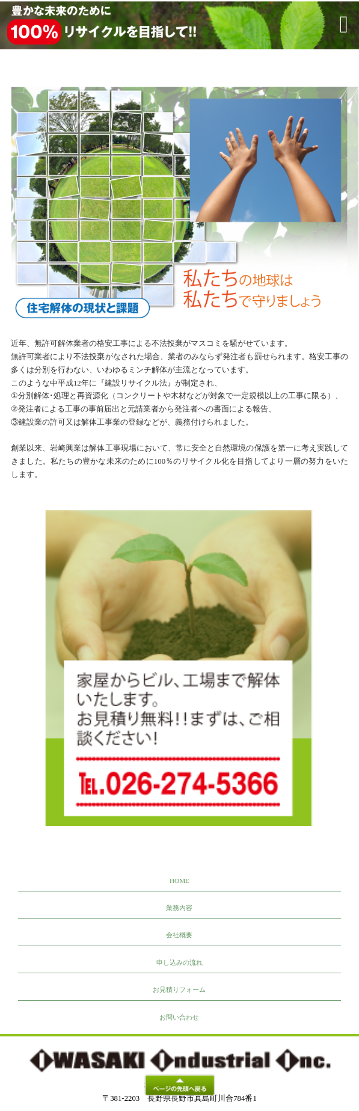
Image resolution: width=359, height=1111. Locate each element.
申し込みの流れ (179, 962)
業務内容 (179, 907)
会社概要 (179, 934)
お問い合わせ (179, 1017)
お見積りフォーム (179, 989)
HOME (179, 880)
